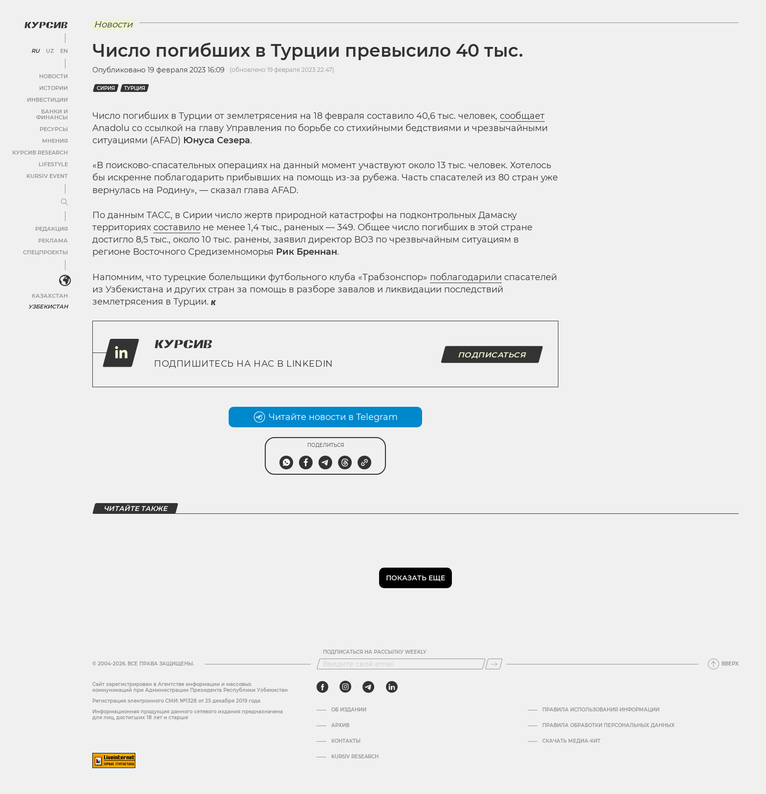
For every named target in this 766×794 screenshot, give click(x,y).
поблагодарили (466, 277)
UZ (48, 49)
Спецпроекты (45, 244)
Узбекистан (48, 298)
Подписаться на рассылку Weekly (374, 652)
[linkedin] (391, 687)
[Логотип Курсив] (44, 23)
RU (35, 49)
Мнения (54, 133)
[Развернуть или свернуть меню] (62, 194)
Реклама (52, 232)
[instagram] (345, 687)
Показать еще (415, 577)
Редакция (51, 221)
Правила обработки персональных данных (608, 725)
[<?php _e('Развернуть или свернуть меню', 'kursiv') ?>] (63, 273)
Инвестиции (47, 97)
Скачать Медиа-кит (571, 741)
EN (62, 49)
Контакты (346, 741)
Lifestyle (53, 156)
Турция (134, 88)
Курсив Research (41, 144)
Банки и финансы (39, 109)
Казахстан (50, 287)
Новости (53, 74)
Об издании (348, 710)
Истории (53, 86)
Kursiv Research (355, 757)
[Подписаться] (494, 664)
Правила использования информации (601, 710)
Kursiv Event (47, 168)
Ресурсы (53, 121)
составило (176, 227)
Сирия (106, 88)
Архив (340, 725)
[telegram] (368, 687)
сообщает (522, 115)
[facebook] (322, 687)
